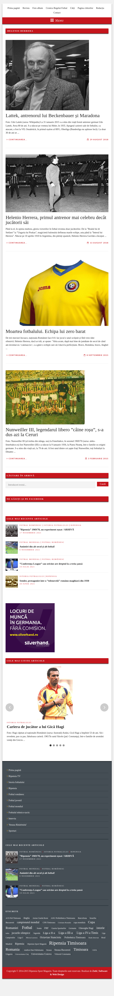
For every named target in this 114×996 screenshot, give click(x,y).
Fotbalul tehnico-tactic (19, 812)
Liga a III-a (66, 932)
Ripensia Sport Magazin (36, 944)
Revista (26, 8)
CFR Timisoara (49, 922)
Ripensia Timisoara (67, 943)
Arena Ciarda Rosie (40, 918)
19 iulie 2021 (27, 567)
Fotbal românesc (30, 525)
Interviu (12, 818)
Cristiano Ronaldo (64, 923)
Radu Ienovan (94, 938)
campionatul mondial (28, 922)
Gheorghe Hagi (86, 928)
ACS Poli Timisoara (13, 918)
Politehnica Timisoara (74, 937)
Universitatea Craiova (41, 954)
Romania (12, 949)
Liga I (20, 937)
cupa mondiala (79, 922)
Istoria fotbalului (56, 525)
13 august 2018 (99, 243)
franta (39, 928)
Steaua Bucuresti (62, 950)
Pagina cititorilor (85, 8)
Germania (72, 928)
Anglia (26, 918)
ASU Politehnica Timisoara (63, 918)
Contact (57, 12)
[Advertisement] (71, 612)
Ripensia (76, 525)
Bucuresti (10, 922)
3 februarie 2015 (98, 459)
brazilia (93, 918)
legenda (37, 933)
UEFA (94, 950)
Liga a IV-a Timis (87, 932)
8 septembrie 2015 (97, 355)
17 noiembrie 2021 (30, 533)
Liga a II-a (49, 932)
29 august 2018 (99, 140)
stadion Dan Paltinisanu (34, 950)
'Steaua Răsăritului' (17, 824)
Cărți (72, 8)
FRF (46, 928)
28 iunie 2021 (27, 584)
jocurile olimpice (21, 932)
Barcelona (82, 918)
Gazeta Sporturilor (59, 928)
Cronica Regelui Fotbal (56, 8)
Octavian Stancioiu (50, 937)
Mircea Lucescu (31, 938)
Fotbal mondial (29, 542)
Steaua (49, 950)
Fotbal (27, 927)
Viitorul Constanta (62, 954)
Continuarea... (18, 140)
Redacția (100, 8)
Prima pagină (14, 8)
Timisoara (81, 949)
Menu (57, 20)
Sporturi (12, 830)
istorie (100, 928)
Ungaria (9, 954)
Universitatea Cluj (22, 954)
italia (7, 933)
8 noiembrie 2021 (29, 550)
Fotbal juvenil (15, 800)
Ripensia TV (14, 776)
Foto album (37, 8)
